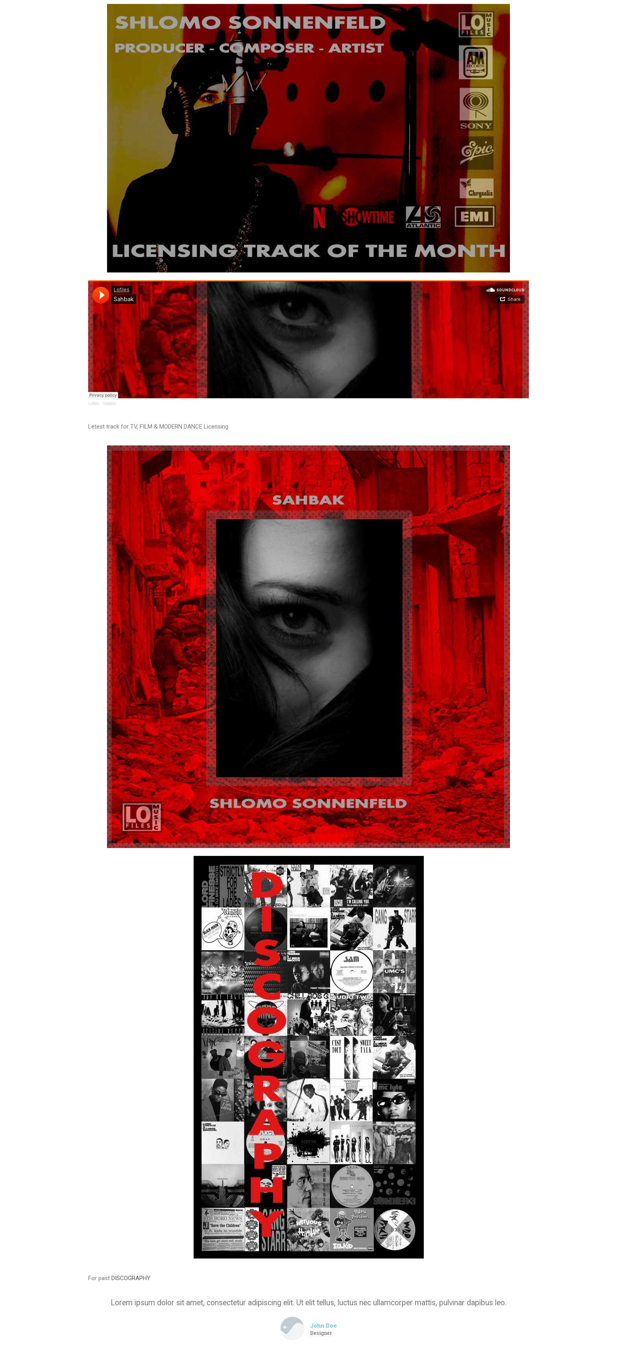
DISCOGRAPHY (130, 1278)
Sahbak (109, 403)
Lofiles (94, 403)
